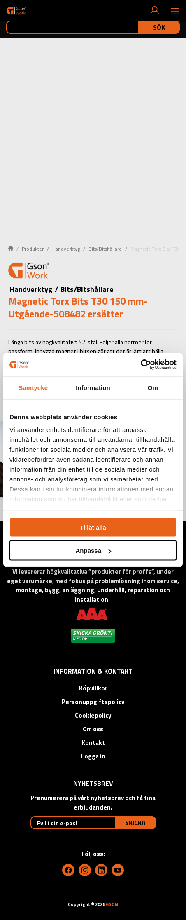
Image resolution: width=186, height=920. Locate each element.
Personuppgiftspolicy (93, 701)
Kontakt (93, 742)
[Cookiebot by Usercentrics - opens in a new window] (141, 364)
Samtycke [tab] (33, 387)
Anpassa (93, 550)
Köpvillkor (93, 688)
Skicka (135, 823)
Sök (159, 27)
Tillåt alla (93, 526)
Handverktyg (66, 249)
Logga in (93, 756)
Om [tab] (153, 387)
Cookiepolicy (93, 715)
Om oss (93, 729)
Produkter (33, 249)
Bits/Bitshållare (105, 249)
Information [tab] (93, 387)
